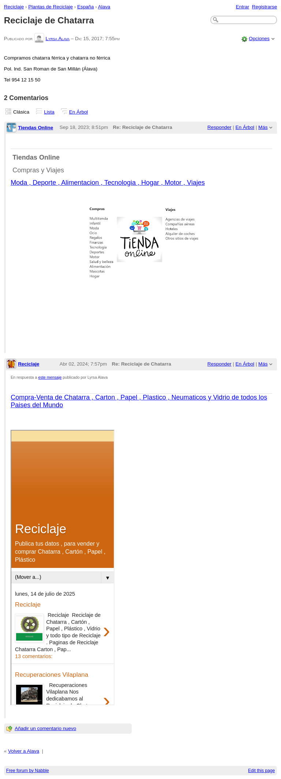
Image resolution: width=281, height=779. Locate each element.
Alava (104, 6)
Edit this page (261, 770)
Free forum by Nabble (27, 770)
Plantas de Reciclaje (50, 6)
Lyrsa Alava (57, 38)
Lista (49, 112)
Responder (219, 127)
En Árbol (78, 112)
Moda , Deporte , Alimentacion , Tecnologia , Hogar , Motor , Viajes (108, 182)
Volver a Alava (23, 751)
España (85, 6)
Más (262, 127)
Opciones (259, 38)
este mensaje (50, 377)
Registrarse (264, 6)
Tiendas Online (35, 127)
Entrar (242, 6)
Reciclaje (14, 6)
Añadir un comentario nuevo (45, 728)
